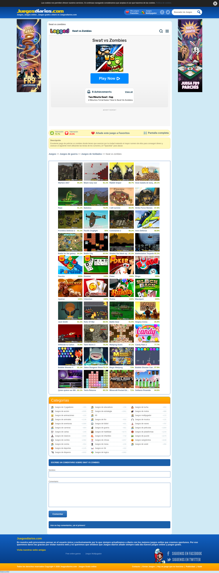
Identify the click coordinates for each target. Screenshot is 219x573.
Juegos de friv (100, 419)
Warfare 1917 (63, 183)
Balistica (87, 208)
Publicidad (190, 567)
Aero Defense (141, 231)
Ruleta (112, 299)
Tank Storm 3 (89, 345)
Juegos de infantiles (103, 436)
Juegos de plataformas (144, 432)
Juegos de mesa (101, 444)
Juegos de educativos (104, 407)
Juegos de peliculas (143, 428)
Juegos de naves (142, 424)
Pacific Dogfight (91, 231)
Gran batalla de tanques (145, 183)
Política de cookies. (164, 3)
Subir (199, 567)
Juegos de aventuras (63, 424)
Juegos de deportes (63, 448)
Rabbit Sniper (115, 183)
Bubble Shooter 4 (65, 367)
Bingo (137, 276)
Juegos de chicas (102, 440)
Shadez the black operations (119, 253)
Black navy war (90, 183)
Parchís (61, 276)
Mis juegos (134, 12)
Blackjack (139, 299)
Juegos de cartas (62, 432)
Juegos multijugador (143, 415)
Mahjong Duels (115, 345)
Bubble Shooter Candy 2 (145, 367)
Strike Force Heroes (143, 208)
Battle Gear (114, 322)
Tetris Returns (90, 390)
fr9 (96, 415)
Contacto (136, 567)
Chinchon (88, 299)
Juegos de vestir (141, 444)
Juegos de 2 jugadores (64, 407)
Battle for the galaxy (67, 253)
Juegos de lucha (141, 407)
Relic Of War (89, 322)
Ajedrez (61, 299)
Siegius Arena (141, 322)
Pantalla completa (156, 133)
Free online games (73, 554)
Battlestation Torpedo (144, 253)
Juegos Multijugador (93, 554)
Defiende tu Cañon (66, 345)
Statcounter (4, 572)
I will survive (114, 208)
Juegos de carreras (63, 428)
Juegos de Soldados (91, 154)
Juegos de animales (63, 419)
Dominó (87, 276)
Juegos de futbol (101, 424)
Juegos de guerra (69, 154)
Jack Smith (63, 322)
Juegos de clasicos (62, 436)
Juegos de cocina (62, 444)
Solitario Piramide (143, 390)
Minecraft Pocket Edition (119, 390)
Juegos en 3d (100, 448)
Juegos (151, 12)
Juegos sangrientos (143, 440)
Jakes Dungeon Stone (93, 367)
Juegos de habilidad (103, 432)
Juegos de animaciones (64, 415)
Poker (112, 276)
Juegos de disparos (63, 452)
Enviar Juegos (148, 567)
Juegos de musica (142, 419)
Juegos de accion (62, 411)
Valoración (59, 133)
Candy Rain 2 (141, 345)
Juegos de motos (142, 411)
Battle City (88, 253)
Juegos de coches (62, 440)
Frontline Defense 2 (66, 231)
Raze (60, 208)
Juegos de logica (102, 452)
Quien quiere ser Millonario (68, 390)
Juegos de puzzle (142, 436)
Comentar (57, 514)
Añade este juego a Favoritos (110, 133)
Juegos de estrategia (103, 411)
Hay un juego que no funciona (170, 567)
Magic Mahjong (116, 367)
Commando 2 (115, 231)
